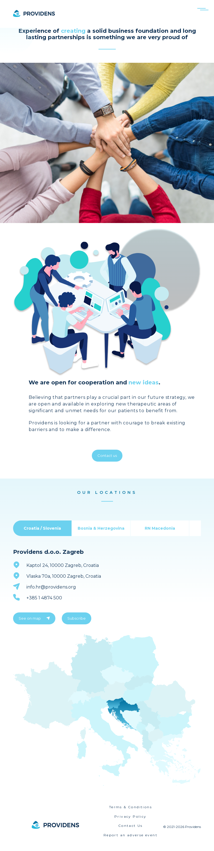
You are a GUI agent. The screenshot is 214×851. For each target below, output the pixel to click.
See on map (34, 618)
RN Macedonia (160, 528)
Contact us (107, 455)
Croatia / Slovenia (42, 528)
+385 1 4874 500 (44, 597)
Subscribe (76, 618)
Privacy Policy (130, 816)
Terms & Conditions (130, 807)
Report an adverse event (131, 835)
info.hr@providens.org (51, 587)
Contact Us (130, 826)
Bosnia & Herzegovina (101, 528)
